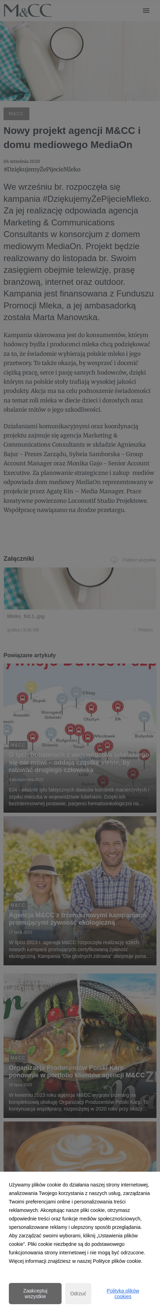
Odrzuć (78, 1293)
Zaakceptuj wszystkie (35, 1293)
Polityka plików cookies (123, 1293)
